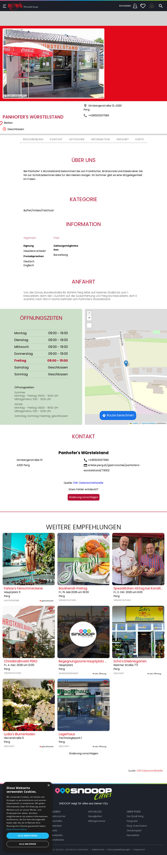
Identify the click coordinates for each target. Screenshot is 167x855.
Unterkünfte (56, 835)
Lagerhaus (67, 734)
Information (100, 139)
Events (53, 830)
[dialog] (27, 817)
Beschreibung (33, 139)
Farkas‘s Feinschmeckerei (23, 588)
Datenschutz (98, 849)
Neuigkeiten (95, 816)
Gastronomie (57, 816)
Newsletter (133, 835)
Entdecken (56, 825)
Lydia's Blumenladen (19, 734)
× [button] (48, 785)
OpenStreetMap (148, 423)
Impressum (139, 849)
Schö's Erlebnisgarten (130, 661)
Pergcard (132, 821)
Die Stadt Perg (135, 816)
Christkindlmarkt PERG (20, 661)
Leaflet (134, 423)
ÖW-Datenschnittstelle (88, 483)
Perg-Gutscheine (137, 825)
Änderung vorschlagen (83, 497)
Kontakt (56, 139)
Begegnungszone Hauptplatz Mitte (86, 661)
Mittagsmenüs (96, 821)
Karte (139, 139)
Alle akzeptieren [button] (27, 835)
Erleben (55, 811)
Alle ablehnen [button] (27, 844)
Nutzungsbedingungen (119, 849)
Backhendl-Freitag (73, 588)
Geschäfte (56, 821)
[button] (126, 363)
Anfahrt (122, 139)
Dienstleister (57, 839)
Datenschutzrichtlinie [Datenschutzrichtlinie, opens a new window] (17, 829)
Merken (8, 122)
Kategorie (77, 139)
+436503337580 (98, 115)
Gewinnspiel (134, 830)
